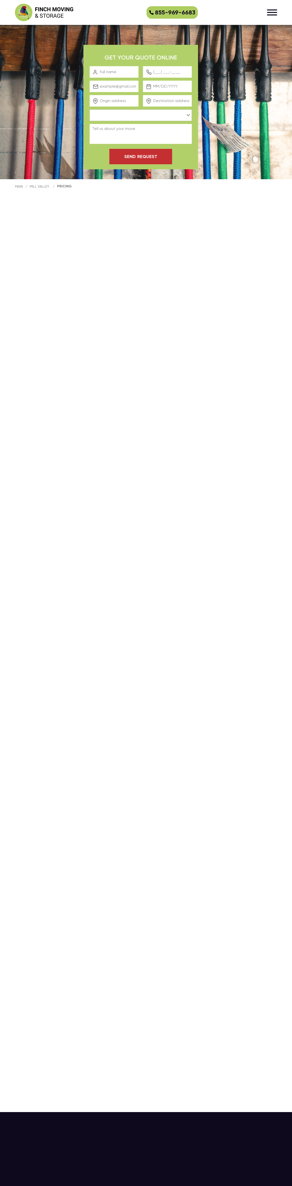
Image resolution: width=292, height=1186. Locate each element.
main (19, 186)
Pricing (64, 186)
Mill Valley (39, 186)
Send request (145, 156)
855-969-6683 (172, 12)
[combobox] (145, 115)
